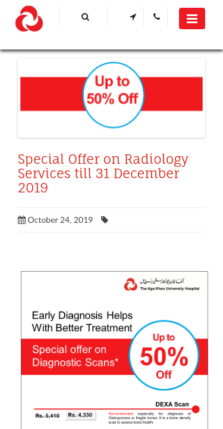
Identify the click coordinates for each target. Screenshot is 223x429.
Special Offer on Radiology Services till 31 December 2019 (103, 173)
